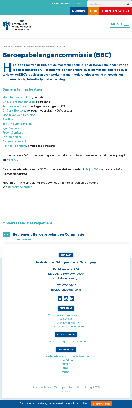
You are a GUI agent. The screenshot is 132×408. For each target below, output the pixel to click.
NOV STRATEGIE (66, 334)
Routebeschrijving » (66, 278)
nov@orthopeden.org (66, 290)
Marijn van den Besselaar (20, 115)
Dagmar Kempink (15, 141)
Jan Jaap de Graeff (15, 106)
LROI (93, 11)
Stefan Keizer (12, 137)
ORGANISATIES (66, 349)
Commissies (20, 46)
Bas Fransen (11, 119)
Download (22, 239)
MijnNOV (78, 11)
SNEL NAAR (66, 308)
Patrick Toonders (14, 146)
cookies (83, 403)
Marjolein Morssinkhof (17, 97)
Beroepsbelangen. (21, 187)
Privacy (66, 391)
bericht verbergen (102, 403)
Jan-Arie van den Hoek (18, 124)
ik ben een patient (115, 11)
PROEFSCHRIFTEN (61, 3)
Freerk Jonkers (13, 132)
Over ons (7, 46)
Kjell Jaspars (11, 128)
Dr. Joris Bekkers (14, 110)
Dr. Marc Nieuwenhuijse (19, 102)
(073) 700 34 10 (66, 285)
